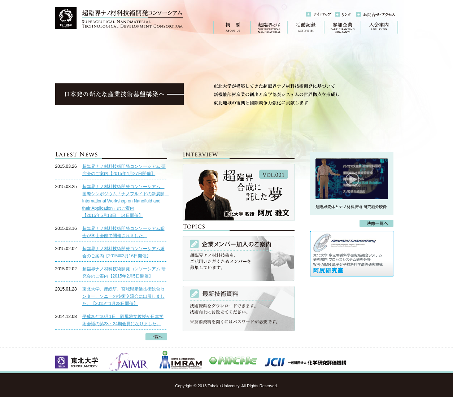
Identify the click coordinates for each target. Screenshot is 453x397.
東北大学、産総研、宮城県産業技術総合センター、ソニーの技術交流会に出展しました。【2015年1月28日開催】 (123, 296)
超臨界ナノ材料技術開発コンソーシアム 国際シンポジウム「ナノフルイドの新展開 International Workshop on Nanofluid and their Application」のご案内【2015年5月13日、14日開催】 (125, 201)
